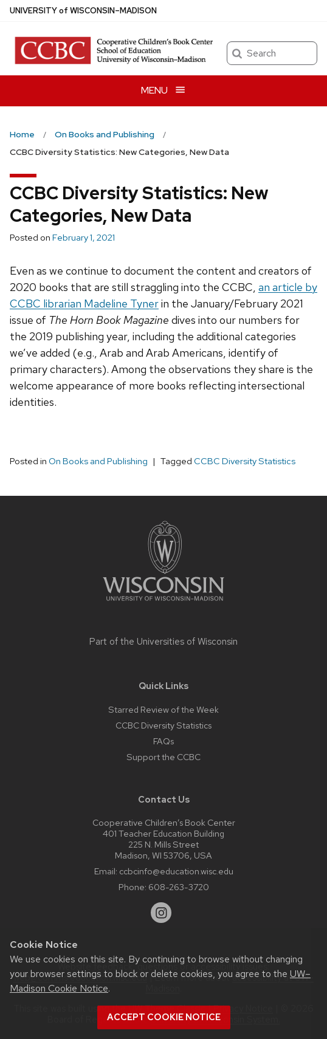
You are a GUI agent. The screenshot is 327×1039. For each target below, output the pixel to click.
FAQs (163, 741)
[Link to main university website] (163, 603)
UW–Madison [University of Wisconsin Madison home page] (83, 10)
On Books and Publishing (98, 461)
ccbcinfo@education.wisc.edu (176, 871)
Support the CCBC (163, 757)
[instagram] (161, 912)
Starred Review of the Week (163, 709)
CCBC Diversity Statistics (244, 461)
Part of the (163, 642)
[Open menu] (163, 90)
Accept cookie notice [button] (164, 1017)
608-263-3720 (178, 887)
